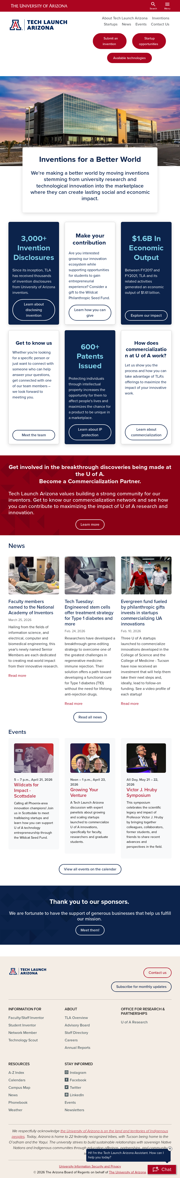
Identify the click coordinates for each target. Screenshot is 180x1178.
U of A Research (134, 1022)
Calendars (16, 1080)
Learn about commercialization (146, 432)
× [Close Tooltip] (170, 1148)
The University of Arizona (127, 1172)
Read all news (90, 717)
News (126, 24)
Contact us (157, 972)
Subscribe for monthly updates (141, 986)
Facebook (78, 1080)
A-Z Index (16, 1072)
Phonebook (17, 1102)
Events (140, 24)
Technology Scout (23, 1040)
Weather (15, 1110)
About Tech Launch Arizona (125, 18)
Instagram (78, 1072)
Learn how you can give (90, 313)
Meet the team (34, 435)
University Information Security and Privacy (90, 1166)
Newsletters (74, 1110)
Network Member (22, 1032)
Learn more (90, 524)
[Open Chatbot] (161, 1169)
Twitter (75, 1087)
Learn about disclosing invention (34, 310)
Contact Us (160, 24)
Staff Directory (76, 1032)
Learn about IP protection (90, 432)
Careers (71, 1040)
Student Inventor (22, 1025)
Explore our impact (146, 315)
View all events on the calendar (90, 869)
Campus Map (19, 1087)
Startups (110, 24)
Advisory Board (77, 1025)
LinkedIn (77, 1095)
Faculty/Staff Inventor (26, 1017)
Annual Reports (77, 1047)
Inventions (160, 18)
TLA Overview (76, 1017)
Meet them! (90, 930)
